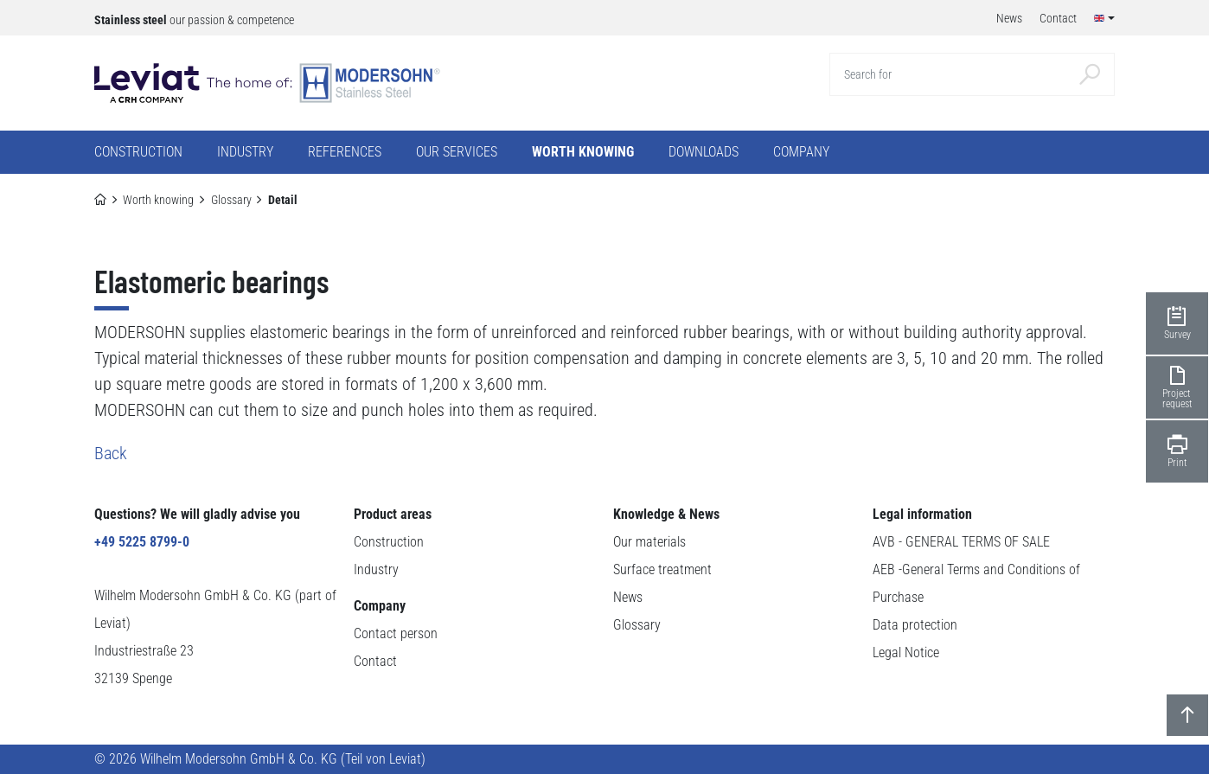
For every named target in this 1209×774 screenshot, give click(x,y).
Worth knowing (158, 200)
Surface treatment (662, 569)
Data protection (915, 625)
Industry (376, 569)
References (344, 152)
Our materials (649, 542)
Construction (389, 542)
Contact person (396, 633)
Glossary (231, 200)
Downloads (703, 152)
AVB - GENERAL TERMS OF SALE (961, 542)
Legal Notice (906, 652)
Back (110, 453)
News (628, 597)
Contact (375, 661)
